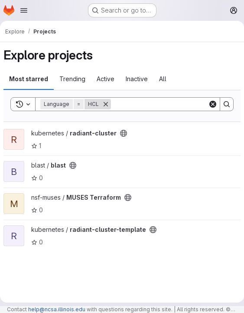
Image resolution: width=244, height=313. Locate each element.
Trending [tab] (72, 78)
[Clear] (213, 104)
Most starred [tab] (28, 78)
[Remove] (106, 104)
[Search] (165, 104)
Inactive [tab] (137, 78)
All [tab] (162, 78)
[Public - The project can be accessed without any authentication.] (123, 133)
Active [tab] (105, 78)
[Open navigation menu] (24, 10)
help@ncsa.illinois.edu (56, 309)
